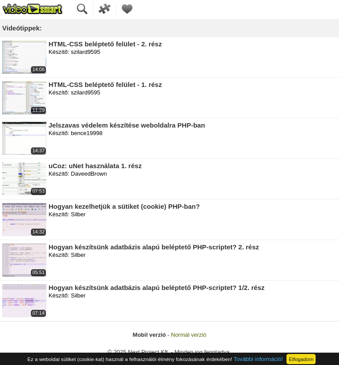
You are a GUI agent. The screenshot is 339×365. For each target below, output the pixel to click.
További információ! (258, 359)
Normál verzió (188, 334)
